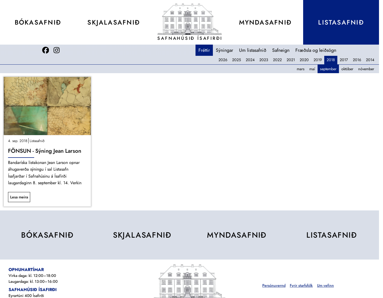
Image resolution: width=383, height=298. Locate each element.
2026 (222, 59)
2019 (318, 59)
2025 (236, 59)
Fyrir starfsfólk (301, 285)
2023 (263, 59)
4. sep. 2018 (17, 140)
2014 (370, 59)
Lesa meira (19, 197)
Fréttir (204, 50)
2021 (291, 59)
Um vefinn (325, 285)
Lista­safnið (341, 22)
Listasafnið (37, 140)
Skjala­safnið (113, 22)
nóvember (366, 69)
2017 (344, 59)
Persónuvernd (274, 285)
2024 (250, 59)
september (328, 69)
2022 (277, 59)
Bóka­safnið (38, 22)
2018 (331, 59)
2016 (357, 59)
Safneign (281, 50)
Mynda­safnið (265, 22)
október (347, 69)
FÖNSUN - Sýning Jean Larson (44, 151)
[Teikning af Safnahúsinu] (189, 19)
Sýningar (224, 50)
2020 (304, 59)
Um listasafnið (252, 50)
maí (312, 69)
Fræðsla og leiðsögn (315, 50)
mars (300, 69)
